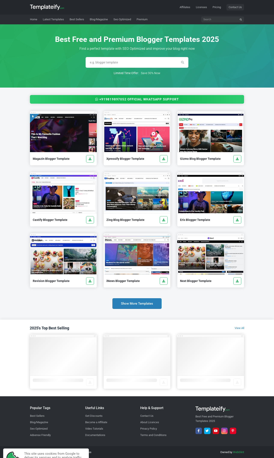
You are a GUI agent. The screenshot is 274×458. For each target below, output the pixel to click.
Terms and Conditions (153, 435)
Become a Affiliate (96, 422)
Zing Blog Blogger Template (125, 220)
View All (239, 328)
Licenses (201, 7)
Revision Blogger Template (51, 281)
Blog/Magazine (39, 422)
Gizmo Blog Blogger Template (200, 158)
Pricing (217, 7)
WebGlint (238, 452)
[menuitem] (53, 19)
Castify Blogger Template (50, 220)
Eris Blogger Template (195, 220)
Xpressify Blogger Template (125, 158)
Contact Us (235, 7)
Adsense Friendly (40, 435)
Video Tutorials (94, 428)
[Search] (222, 19)
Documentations (95, 435)
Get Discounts (94, 415)
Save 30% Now (150, 73)
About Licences (149, 422)
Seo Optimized (39, 428)
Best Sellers (37, 415)
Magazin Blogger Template (51, 158)
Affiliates (185, 7)
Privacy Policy (148, 428)
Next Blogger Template (195, 281)
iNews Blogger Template (123, 281)
